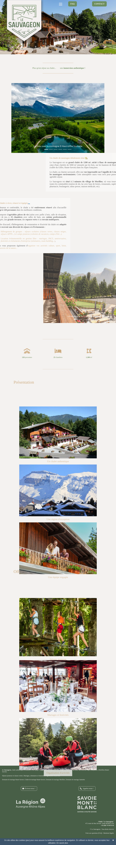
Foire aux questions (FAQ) (94, 833)
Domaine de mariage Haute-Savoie (13, 780)
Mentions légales (108, 833)
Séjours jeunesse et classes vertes (12, 776)
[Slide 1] (44, 149)
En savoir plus (62, 843)
